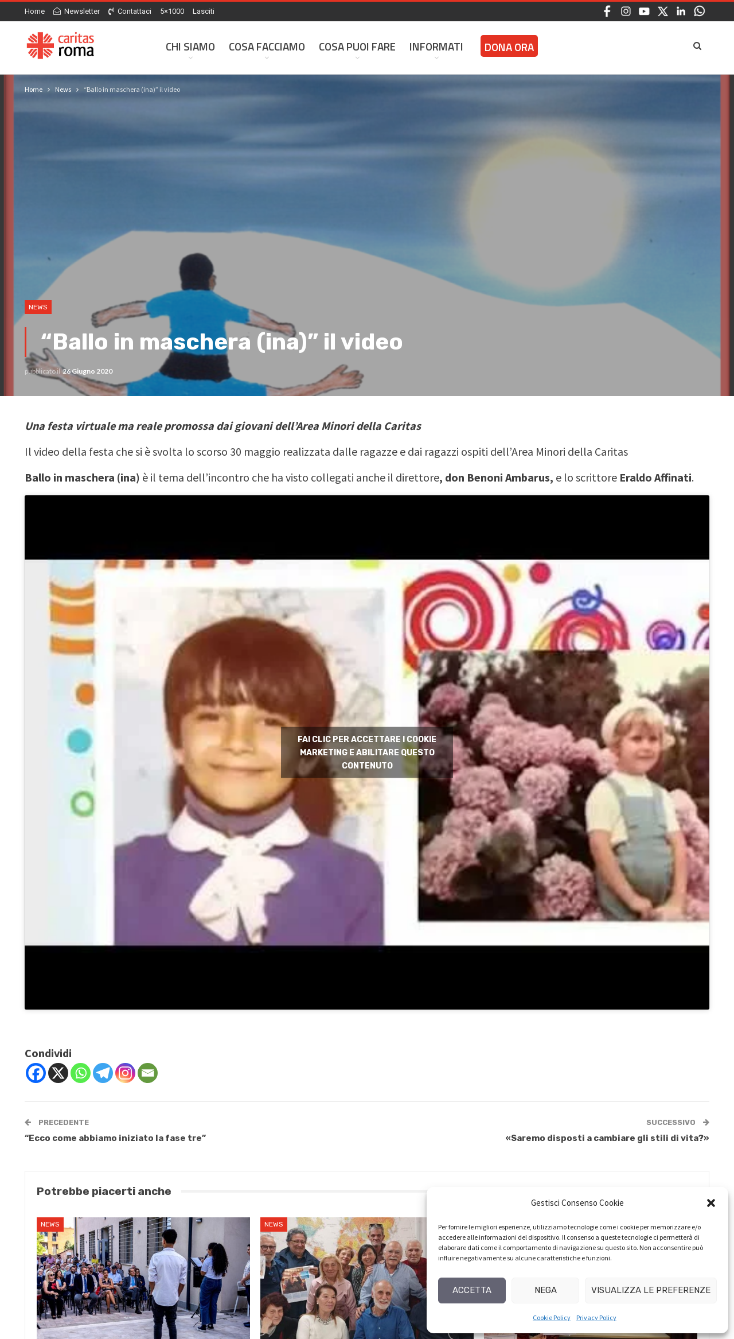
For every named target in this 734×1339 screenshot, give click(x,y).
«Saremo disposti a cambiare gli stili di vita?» (607, 1138)
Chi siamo (190, 46)
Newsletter (76, 11)
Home (35, 11)
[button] (711, 1203)
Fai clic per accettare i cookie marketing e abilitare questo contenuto (367, 752)
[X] (58, 1073)
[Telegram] (103, 1073)
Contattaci (129, 11)
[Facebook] (36, 1073)
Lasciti (203, 11)
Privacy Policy (596, 1317)
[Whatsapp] (81, 1073)
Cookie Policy (552, 1317)
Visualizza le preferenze (650, 1290)
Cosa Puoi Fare (357, 46)
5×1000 (172, 11)
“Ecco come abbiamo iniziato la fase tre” (115, 1138)
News (38, 307)
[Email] (148, 1073)
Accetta (471, 1290)
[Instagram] (125, 1073)
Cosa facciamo (267, 46)
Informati (436, 46)
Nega (545, 1290)
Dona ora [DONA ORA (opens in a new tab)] (509, 46)
